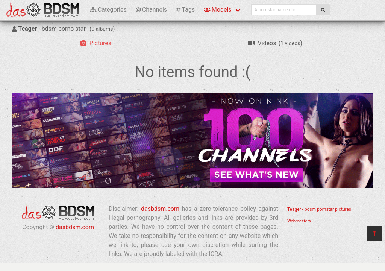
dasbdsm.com (75, 227)
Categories (108, 9)
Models (217, 9)
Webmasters (299, 221)
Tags (185, 9)
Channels (151, 9)
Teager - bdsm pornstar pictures (319, 209)
